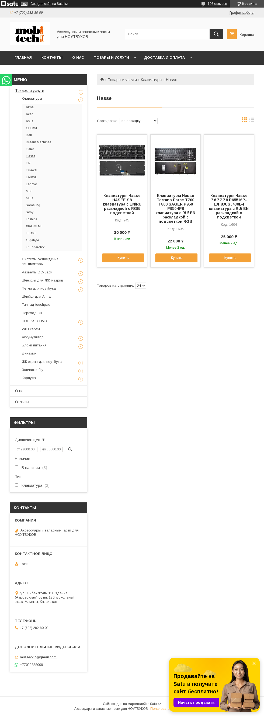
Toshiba (31, 219)
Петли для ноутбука (39, 288)
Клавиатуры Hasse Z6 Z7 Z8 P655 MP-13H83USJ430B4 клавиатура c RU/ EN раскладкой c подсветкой (229, 206)
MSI (29, 191)
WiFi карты (31, 329)
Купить (123, 258)
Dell (29, 135)
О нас (78, 57)
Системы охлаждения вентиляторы (40, 261)
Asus (29, 121)
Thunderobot (35, 247)
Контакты (51, 57)
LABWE (31, 177)
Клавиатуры (151, 80)
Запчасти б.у (32, 370)
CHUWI (31, 128)
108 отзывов (217, 4)
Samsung (33, 205)
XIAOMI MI (33, 226)
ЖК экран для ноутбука (42, 362)
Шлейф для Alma (36, 296)
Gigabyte (32, 240)
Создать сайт (40, 4)
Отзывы (22, 402)
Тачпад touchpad (36, 305)
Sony (29, 212)
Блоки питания (34, 345)
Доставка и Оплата (164, 57)
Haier (30, 149)
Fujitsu (31, 233)
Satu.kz (155, 704)
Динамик (29, 353)
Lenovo (31, 184)
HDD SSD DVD (34, 321)
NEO (29, 198)
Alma (30, 107)
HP (28, 163)
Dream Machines (38, 142)
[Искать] (216, 34)
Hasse (30, 156)
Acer (29, 114)
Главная (23, 57)
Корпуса (29, 378)
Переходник (32, 313)
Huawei (31, 170)
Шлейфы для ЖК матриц (42, 280)
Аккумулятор (33, 337)
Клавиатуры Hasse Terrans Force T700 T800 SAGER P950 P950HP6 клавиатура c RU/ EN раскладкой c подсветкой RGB (175, 208)
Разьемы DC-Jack (37, 272)
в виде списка (251, 121)
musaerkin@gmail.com (38, 657)
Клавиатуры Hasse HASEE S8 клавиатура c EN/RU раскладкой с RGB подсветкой (122, 204)
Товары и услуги (111, 57)
